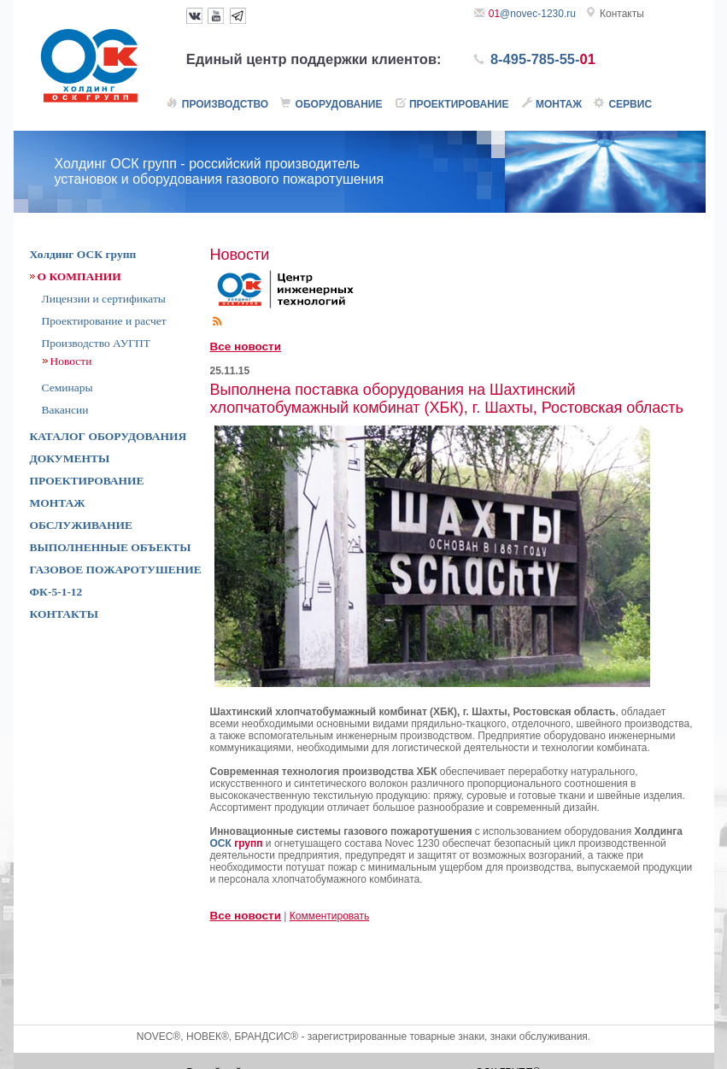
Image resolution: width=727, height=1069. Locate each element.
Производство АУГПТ (96, 343)
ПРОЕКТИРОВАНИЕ (87, 480)
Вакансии (65, 409)
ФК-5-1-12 (56, 591)
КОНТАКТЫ (64, 614)
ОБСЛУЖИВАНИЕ (81, 525)
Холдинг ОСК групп (83, 254)
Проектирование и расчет (104, 320)
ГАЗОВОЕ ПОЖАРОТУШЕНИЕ (116, 569)
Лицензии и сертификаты (104, 298)
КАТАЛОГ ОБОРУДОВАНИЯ (108, 436)
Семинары (67, 387)
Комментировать (329, 916)
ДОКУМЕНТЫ (70, 458)
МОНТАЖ (57, 502)
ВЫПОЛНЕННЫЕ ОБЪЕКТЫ (110, 547)
